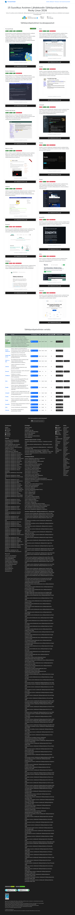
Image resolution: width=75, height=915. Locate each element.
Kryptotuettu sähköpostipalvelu (31, 486)
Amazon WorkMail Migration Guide (32, 460)
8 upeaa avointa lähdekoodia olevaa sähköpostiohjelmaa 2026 (38, 621)
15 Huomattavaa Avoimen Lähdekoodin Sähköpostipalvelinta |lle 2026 (39, 834)
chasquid (7, 393)
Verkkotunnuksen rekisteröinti (11, 561)
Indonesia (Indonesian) (65, 449)
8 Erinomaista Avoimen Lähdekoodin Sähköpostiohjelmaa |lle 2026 (38, 825)
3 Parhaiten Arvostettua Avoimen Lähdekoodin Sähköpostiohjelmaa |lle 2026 (39, 803)
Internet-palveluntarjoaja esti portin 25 (13, 551)
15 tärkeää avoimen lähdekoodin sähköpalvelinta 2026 (38, 568)
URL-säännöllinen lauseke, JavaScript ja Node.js (35, 507)
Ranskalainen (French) (65, 440)
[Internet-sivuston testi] (11, 890)
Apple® (6, 427)
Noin (56, 440)
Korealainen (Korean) (65, 455)
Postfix (6, 387)
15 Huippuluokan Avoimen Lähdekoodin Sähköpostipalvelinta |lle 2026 (38, 794)
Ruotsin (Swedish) (66, 466)
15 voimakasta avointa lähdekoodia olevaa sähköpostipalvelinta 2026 (38, 641)
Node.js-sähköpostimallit (30, 492)
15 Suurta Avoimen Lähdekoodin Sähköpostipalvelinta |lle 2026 (39, 844)
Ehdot (56, 444)
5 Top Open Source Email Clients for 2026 (38, 579)
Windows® (7, 429)
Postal (6, 400)
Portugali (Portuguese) (65, 461)
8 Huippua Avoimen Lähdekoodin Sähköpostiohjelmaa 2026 (39, 725)
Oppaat (7, 438)
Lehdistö (57, 451)
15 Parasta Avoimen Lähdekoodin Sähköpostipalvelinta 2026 (39, 719)
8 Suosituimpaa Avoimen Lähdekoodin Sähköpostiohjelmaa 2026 (39, 735)
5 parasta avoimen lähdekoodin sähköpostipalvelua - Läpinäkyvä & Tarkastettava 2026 (39, 448)
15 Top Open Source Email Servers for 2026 (38, 578)
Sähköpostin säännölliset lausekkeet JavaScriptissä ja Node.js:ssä (38, 479)
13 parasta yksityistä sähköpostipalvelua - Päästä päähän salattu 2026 (38, 445)
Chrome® (7, 434)
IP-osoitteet (27, 429)
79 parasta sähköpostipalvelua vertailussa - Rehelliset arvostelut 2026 (38, 442)
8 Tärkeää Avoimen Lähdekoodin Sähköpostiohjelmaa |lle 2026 (39, 783)
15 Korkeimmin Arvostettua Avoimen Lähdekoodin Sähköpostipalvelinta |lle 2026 (35, 811)
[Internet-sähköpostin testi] (23, 890)
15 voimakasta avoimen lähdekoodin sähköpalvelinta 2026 (39, 571)
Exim (6, 381)
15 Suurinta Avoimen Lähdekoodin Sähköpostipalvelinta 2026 (39, 701)
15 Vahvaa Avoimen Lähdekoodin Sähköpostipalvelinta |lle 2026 (39, 785)
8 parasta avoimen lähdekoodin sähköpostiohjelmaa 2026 (39, 515)
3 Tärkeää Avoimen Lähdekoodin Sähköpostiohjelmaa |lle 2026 (39, 858)
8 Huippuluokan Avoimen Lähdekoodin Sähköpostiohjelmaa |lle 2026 (37, 875)
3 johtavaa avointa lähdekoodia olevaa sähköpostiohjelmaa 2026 (39, 598)
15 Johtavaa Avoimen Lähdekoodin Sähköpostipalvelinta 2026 (38, 744)
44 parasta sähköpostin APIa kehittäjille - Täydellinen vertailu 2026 (39, 451)
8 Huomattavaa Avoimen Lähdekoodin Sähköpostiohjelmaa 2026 (39, 693)
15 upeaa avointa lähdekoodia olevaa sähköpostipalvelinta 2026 (39, 618)
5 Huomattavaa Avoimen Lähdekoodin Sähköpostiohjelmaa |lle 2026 (39, 837)
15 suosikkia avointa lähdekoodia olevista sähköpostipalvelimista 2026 (38, 629)
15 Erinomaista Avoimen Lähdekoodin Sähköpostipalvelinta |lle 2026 (39, 823)
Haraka (6, 396)
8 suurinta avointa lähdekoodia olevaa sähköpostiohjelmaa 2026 (39, 627)
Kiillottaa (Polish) (66, 459)
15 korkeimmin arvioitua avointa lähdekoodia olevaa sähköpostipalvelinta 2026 (36, 669)
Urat (56, 453)
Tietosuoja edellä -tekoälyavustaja (32, 467)
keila (6, 407)
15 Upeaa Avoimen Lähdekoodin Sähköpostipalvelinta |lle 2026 (39, 839)
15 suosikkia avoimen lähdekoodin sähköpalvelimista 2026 (39, 564)
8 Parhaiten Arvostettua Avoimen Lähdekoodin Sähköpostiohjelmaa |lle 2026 (39, 880)
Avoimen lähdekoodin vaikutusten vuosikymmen (35, 458)
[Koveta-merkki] (7, 896)
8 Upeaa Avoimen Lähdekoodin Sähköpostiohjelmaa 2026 (37, 768)
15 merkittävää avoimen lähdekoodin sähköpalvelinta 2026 (39, 553)
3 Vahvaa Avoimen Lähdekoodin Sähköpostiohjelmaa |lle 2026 (39, 863)
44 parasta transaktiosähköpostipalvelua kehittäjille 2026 (37, 450)
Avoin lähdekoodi (28, 437)
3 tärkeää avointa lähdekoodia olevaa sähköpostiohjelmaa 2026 (38, 638)
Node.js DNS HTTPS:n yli (30, 491)
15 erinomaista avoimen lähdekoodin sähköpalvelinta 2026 (38, 543)
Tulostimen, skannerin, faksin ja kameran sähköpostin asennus (13, 448)
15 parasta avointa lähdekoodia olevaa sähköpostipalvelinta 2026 (39, 646)
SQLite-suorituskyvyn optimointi (31, 500)
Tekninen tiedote (28, 427)
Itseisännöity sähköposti (30, 488)
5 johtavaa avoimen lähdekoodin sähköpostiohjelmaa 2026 (39, 541)
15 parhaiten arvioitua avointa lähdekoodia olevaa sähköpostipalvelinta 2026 (35, 581)
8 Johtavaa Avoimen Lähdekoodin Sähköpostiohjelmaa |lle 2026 (38, 820)
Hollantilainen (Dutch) (65, 435)
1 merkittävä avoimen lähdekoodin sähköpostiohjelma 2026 (38, 555)
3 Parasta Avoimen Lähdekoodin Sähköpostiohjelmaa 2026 (39, 720)
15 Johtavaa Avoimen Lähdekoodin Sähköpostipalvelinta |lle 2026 (39, 817)
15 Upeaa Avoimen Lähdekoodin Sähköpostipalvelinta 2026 (39, 696)
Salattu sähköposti (50, 1)
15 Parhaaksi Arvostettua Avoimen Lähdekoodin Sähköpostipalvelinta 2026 (39, 727)
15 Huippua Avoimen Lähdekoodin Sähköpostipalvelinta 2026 (39, 722)
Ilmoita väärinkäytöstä (58, 449)
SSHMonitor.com (8, 570)
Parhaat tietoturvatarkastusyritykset (32, 465)
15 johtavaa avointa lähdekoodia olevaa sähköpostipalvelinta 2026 (39, 596)
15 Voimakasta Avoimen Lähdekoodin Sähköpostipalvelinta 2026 (38, 714)
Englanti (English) (66, 437)
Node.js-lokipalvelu (29, 495)
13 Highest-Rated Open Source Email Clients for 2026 (38, 593)
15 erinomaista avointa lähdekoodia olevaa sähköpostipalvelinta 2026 (38, 601)
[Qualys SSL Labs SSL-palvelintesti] (10, 886)
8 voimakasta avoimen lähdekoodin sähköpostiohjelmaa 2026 (39, 572)
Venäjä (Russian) (66, 463)
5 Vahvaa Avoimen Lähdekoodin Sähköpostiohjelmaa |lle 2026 (39, 787)
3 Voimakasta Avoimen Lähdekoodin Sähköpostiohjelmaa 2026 (38, 717)
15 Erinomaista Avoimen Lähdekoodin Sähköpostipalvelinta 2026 (39, 684)
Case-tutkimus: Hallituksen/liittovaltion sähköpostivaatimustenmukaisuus (33, 469)
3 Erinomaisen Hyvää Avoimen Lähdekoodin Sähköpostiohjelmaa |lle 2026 (39, 831)
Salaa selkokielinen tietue (11, 562)
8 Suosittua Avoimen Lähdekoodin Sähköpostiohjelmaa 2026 (39, 777)
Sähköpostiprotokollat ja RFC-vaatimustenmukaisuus (36, 478)
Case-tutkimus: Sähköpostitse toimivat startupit (35, 503)
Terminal (7, 436)
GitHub (57, 429)
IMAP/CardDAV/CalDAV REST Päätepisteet (34, 475)
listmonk (7, 410)
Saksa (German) (66, 442)
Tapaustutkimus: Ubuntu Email (31, 472)
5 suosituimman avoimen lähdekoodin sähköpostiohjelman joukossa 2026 (39, 529)
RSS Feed (58, 434)
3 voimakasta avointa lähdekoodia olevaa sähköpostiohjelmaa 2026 (39, 644)
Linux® (7, 431)
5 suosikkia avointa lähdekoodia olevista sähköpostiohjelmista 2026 (39, 632)
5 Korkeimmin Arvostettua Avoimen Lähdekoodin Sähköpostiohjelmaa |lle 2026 (39, 814)
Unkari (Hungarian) (65, 446)
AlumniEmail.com (8, 565)
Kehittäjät (27, 425)
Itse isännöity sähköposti (30, 433)
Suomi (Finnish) (66, 438)
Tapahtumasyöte (58, 438)
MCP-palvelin (27, 482)
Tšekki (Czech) (65, 431)
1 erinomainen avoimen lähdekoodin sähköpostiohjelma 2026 (39, 550)
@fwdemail (58, 430)
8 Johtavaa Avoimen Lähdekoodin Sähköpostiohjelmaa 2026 (39, 746)
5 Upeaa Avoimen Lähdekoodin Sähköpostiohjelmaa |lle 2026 (39, 842)
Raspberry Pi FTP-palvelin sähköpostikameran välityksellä (11, 450)
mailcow (7, 366)
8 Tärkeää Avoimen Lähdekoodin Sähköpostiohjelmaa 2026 (39, 712)
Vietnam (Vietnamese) (65, 475)
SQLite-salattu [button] (51, 334)
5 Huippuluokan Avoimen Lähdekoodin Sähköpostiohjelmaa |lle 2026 (39, 797)
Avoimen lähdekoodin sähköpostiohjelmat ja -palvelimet (39, 511)
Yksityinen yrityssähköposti (10, 555)
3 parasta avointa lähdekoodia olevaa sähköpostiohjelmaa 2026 (38, 649)
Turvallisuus (57, 441)
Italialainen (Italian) (65, 451)
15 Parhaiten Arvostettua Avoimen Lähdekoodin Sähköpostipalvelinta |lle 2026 (39, 800)
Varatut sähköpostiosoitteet (11, 564)
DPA (56, 447)
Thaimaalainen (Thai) (66, 469)
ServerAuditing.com (9, 568)
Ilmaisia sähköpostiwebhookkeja (31, 431)
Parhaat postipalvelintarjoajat (31, 462)
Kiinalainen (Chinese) (65, 429)
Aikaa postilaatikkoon (9, 558)
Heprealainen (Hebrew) (65, 444)
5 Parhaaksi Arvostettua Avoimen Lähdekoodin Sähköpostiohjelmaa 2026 (39, 730)
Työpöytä (7, 433)
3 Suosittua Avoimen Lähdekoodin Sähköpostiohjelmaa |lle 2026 (38, 852)
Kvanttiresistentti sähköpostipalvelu (32, 498)
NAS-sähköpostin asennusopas (11, 445)
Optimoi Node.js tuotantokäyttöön (32, 485)
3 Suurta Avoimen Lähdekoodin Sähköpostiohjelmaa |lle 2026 (38, 847)
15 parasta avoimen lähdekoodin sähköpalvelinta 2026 (39, 513)
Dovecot (7, 371)
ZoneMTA (7, 404)
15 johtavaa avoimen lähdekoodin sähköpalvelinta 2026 (39, 538)
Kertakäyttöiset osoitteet (10, 560)
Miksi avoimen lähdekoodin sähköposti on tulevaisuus (36, 509)
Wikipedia (66, 361)
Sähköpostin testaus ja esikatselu (32, 481)
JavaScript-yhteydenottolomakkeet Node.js (34, 489)
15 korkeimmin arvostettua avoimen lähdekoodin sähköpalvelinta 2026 (38, 521)
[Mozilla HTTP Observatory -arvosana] (20, 886)
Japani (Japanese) (66, 453)
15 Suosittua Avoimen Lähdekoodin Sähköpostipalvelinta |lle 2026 (39, 849)
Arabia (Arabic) (66, 427)
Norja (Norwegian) (65, 457)
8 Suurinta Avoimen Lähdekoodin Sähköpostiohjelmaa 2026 (39, 702)
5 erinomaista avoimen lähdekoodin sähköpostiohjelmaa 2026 (39, 546)
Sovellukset (8, 425)
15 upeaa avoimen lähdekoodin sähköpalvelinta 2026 (39, 557)
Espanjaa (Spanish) (65, 465)
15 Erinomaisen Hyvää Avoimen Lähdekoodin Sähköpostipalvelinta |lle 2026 (39, 828)
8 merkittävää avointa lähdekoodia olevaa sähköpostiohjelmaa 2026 (39, 615)
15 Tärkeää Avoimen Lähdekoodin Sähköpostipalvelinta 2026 (38, 710)
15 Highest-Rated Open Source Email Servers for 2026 (38, 592)
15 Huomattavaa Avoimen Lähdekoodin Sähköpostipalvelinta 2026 (39, 690)
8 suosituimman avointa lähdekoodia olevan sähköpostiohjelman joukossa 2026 (38, 590)
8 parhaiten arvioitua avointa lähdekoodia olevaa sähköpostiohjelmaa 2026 (39, 584)
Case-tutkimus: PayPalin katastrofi (32, 496)
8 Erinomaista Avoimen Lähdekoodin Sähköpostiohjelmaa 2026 (39, 682)
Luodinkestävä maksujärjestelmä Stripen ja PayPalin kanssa (37, 505)
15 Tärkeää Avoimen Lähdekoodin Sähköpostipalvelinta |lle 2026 (38, 855)
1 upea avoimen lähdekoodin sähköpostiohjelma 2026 (39, 558)
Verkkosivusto (59, 341)
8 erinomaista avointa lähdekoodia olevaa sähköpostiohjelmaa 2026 (38, 604)
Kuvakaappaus (34, 341)
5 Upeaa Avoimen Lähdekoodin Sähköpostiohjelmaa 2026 (39, 698)
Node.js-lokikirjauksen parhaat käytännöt (33, 464)
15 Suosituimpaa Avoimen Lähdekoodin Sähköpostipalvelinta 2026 (39, 732)
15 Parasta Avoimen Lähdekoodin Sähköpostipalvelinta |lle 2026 (38, 789)
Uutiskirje (58, 427)
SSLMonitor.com (8, 571)
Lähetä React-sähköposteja (30, 502)
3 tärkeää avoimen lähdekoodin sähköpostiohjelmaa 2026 (39, 570)
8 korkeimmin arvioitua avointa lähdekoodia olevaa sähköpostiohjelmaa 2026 (35, 672)
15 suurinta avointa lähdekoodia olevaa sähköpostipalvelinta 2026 (39, 624)
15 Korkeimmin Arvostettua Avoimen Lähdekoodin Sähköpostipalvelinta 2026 (35, 738)
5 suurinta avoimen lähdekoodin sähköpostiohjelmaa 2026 (39, 562)
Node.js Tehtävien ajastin (30, 493)
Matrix (57, 431)
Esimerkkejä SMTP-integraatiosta (12, 440)
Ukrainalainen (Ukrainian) (65, 472)
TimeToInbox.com (8, 567)
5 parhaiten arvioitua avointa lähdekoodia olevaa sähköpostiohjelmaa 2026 (39, 660)
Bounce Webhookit (29, 434)
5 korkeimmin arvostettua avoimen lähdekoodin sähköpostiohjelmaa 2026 (39, 535)
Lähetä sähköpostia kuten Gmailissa (12, 444)
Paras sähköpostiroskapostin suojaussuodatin (34, 461)
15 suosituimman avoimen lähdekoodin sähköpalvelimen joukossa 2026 (38, 527)
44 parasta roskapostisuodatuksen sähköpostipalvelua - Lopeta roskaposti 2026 (38, 453)
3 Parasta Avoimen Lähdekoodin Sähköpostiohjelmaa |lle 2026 (38, 792)
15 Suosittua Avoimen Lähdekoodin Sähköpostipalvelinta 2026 (38, 704)
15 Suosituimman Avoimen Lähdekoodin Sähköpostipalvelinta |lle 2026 (38, 806)
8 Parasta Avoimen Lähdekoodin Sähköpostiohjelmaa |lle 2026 (38, 869)
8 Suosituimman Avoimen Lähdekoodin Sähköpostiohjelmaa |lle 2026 (37, 808)
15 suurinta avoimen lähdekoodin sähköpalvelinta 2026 (39, 560)
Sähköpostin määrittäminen (13, 453)
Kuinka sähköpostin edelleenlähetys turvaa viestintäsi (36, 506)
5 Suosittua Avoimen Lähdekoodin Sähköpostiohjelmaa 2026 (39, 707)
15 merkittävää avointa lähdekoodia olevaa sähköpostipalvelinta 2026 (38, 613)
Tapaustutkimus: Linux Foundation (32, 474)
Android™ (8, 430)
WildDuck (7, 375)
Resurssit (7, 554)
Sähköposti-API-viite (29, 430)
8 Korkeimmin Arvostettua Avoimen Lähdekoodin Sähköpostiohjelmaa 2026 (39, 741)
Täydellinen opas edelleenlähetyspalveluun (34, 484)
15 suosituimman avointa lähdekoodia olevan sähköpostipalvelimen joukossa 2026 (39, 587)
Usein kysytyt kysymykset (64, 1)
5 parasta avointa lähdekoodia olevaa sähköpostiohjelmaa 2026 (39, 576)
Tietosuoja (56, 1)
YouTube (57, 433)
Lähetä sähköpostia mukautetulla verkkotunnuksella (12, 442)
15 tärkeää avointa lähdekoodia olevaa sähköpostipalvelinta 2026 (39, 635)
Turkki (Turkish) (66, 470)
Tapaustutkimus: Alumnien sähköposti (33, 471)
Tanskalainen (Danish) (65, 433)
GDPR (56, 445)
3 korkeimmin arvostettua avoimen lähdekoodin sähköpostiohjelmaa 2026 (39, 524)
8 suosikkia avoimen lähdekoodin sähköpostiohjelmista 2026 (38, 566)
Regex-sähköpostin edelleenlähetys (32, 436)
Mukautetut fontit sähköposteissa (32, 476)
